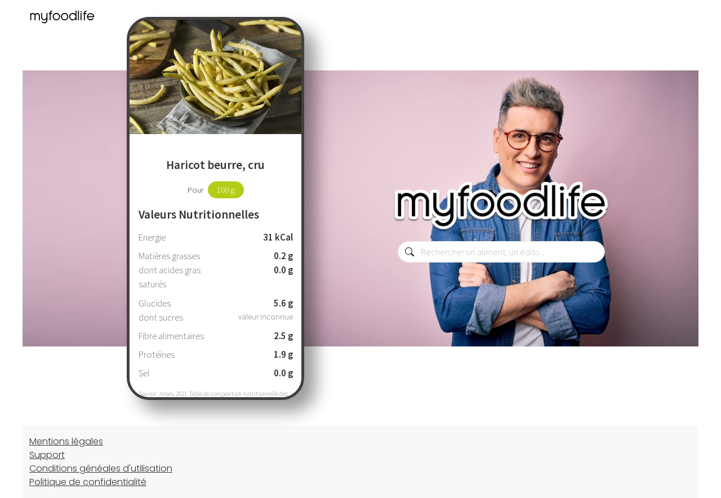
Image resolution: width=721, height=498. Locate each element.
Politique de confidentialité (87, 481)
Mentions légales (66, 441)
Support (47, 454)
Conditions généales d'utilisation (100, 468)
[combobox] (501, 252)
